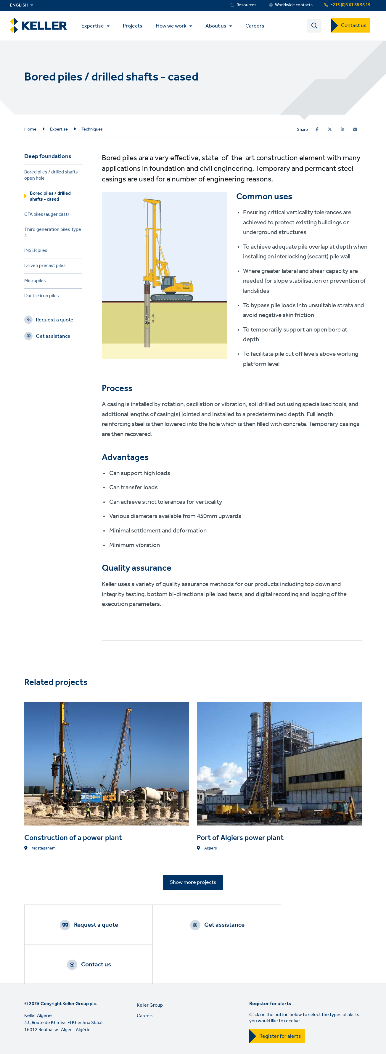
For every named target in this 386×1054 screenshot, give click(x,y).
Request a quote (54, 321)
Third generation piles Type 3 (52, 234)
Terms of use (37, 1022)
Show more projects (193, 883)
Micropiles (35, 282)
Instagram (64, 1047)
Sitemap (150, 1022)
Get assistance (53, 338)
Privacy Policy (75, 1022)
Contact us (353, 26)
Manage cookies (115, 1022)
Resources (246, 5)
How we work (173, 26)
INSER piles (35, 252)
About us (218, 26)
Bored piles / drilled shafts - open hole (52, 177)
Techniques (92, 129)
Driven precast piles (45, 267)
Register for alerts (280, 998)
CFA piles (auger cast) (46, 216)
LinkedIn (30, 1047)
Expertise (94, 26)
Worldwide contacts (294, 5)
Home (30, 129)
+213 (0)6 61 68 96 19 (350, 5)
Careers (256, 25)
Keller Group (150, 967)
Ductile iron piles (41, 297)
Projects (134, 25)
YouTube (47, 1047)
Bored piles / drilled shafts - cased (50, 198)
